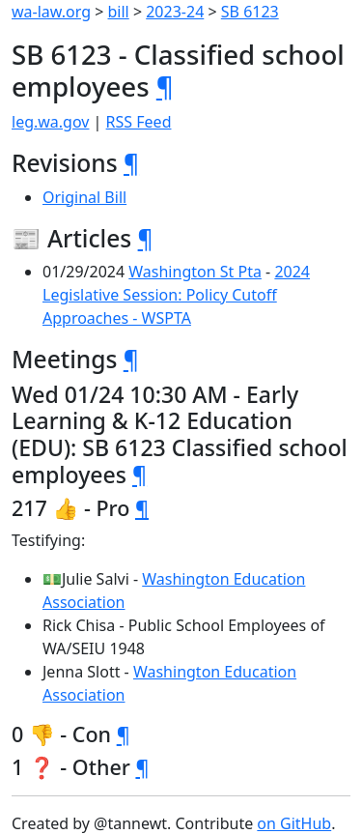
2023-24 (175, 11)
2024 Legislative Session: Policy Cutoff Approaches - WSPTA (176, 295)
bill (118, 11)
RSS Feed (139, 121)
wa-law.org (51, 11)
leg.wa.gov (50, 121)
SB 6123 (250, 11)
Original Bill (84, 197)
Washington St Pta (195, 271)
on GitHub (294, 823)
